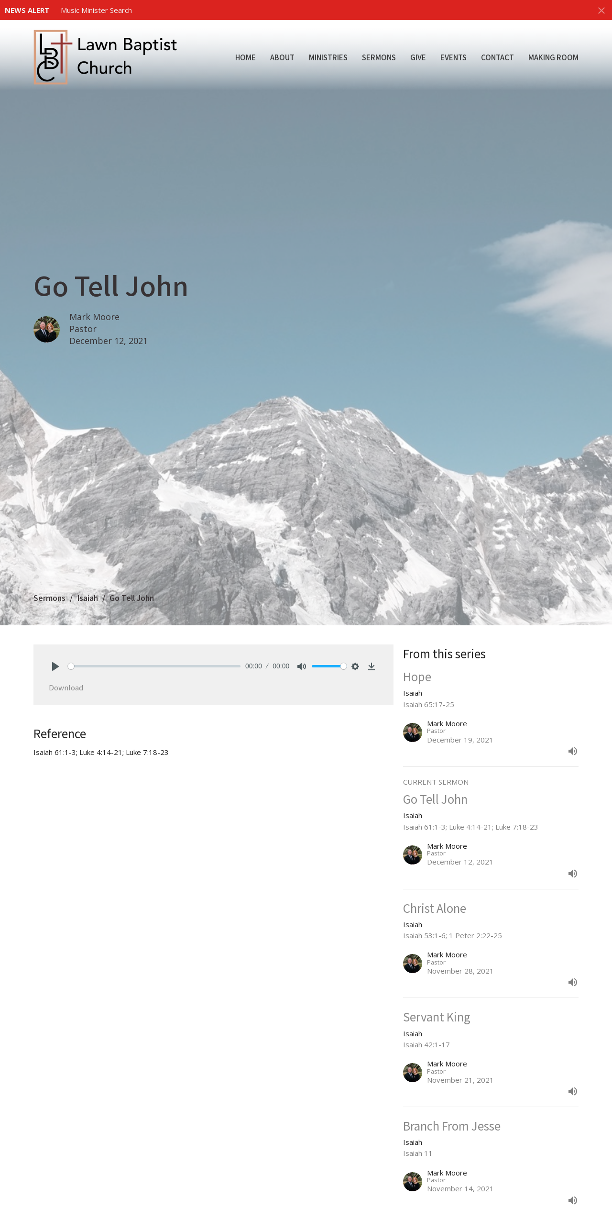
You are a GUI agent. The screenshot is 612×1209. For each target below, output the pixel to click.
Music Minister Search (96, 10)
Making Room (553, 57)
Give (418, 57)
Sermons (379, 57)
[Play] (55, 666)
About (282, 57)
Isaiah (87, 597)
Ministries (328, 57)
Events (453, 57)
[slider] (154, 666)
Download (66, 687)
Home (245, 57)
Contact (497, 57)
